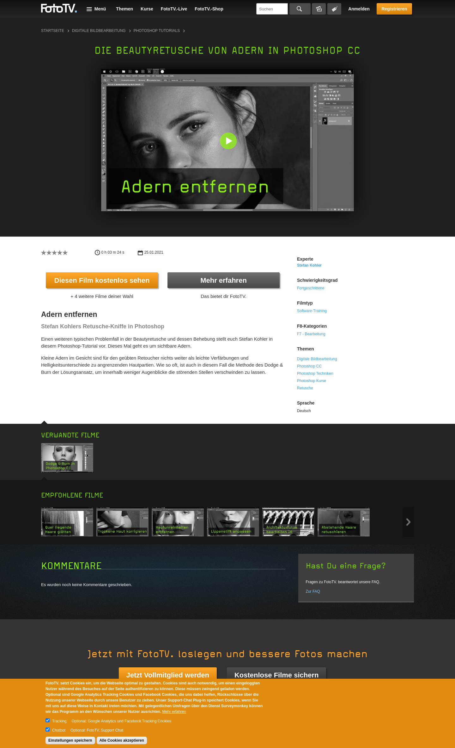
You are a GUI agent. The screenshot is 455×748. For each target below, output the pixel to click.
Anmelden (359, 8)
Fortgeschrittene (311, 288)
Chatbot (58, 730)
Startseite (52, 30)
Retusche (305, 388)
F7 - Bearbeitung (311, 334)
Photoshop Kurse (311, 381)
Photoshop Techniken (315, 373)
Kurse (147, 8)
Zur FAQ (313, 591)
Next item (408, 522)
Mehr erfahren (223, 280)
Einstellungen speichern (70, 740)
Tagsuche (334, 9)
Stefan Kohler (309, 265)
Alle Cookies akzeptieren (122, 740)
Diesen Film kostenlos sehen (102, 280)
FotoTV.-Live (174, 8)
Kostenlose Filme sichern (276, 675)
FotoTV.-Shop (209, 8)
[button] (229, 141)
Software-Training (312, 311)
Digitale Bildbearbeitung (99, 30)
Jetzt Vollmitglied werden (167, 675)
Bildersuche (319, 9)
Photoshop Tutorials (157, 30)
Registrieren (394, 8)
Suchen (300, 9)
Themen (124, 8)
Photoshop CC (309, 366)
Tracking (59, 721)
